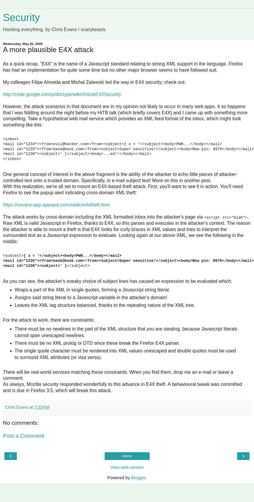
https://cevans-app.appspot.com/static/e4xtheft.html (56, 204)
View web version (127, 467)
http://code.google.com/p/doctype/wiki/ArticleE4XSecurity (62, 94)
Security (21, 17)
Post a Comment (23, 436)
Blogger (138, 477)
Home (127, 456)
